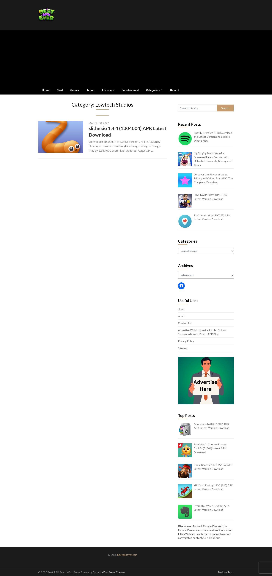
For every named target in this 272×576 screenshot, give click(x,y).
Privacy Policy (186, 341)
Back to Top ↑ (226, 572)
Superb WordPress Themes (109, 572)
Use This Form (211, 537)
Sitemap (183, 348)
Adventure (108, 90)
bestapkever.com (127, 554)
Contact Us (184, 323)
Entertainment (130, 90)
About (173, 90)
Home (45, 90)
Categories (153, 90)
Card (60, 90)
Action (90, 90)
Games (74, 90)
